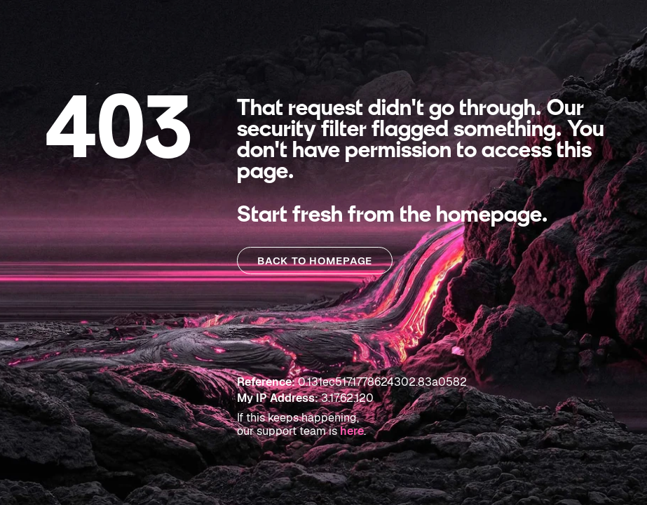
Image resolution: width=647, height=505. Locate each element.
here (352, 431)
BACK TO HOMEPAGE (314, 260)
